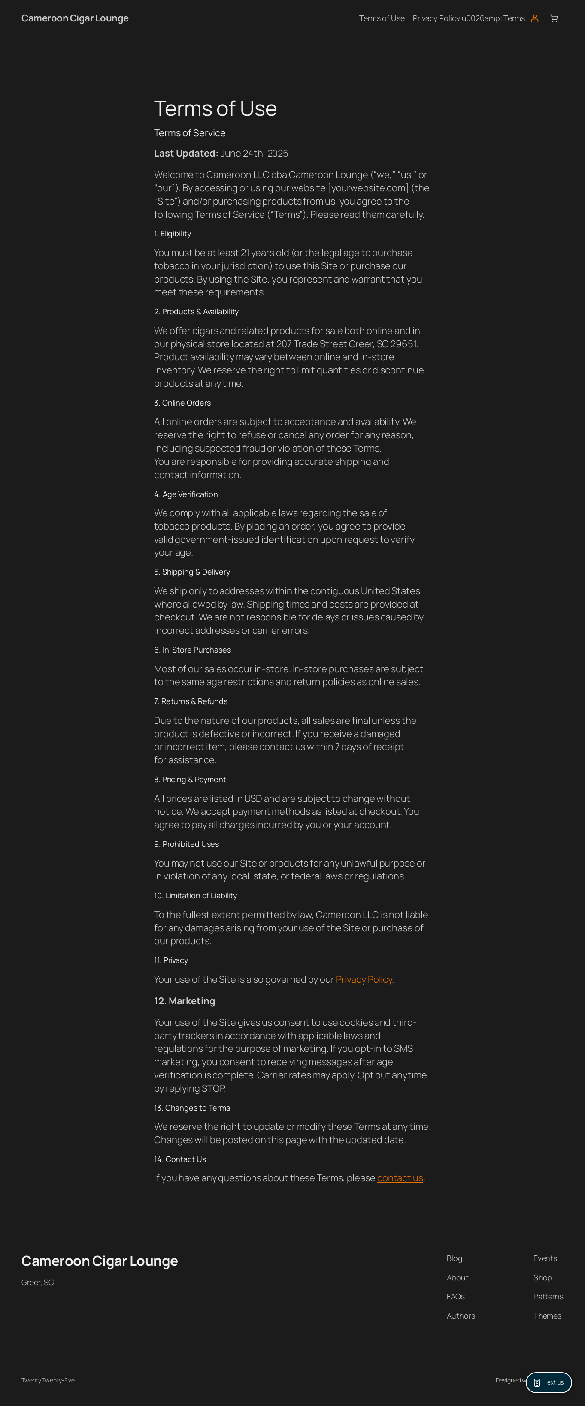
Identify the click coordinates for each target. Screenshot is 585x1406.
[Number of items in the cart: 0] (554, 18)
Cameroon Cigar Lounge (75, 18)
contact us (400, 1177)
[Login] (534, 18)
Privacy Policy (364, 979)
